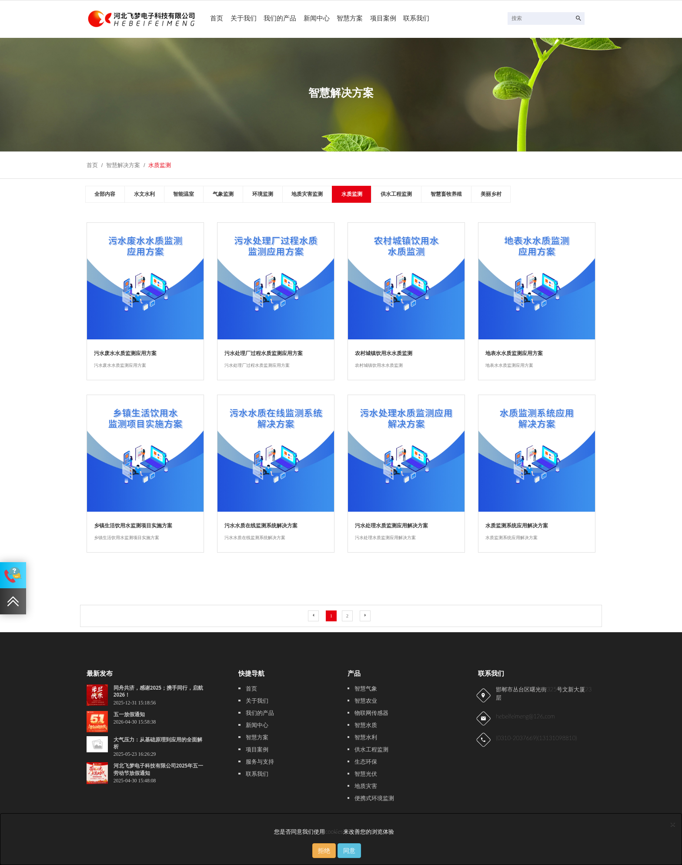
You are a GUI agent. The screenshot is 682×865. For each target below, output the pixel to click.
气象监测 (223, 194)
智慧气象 (365, 688)
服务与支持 (260, 761)
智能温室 (183, 194)
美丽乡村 (491, 194)
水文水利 (144, 194)
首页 (216, 18)
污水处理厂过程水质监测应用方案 (263, 353)
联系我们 (416, 18)
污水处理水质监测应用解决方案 (391, 525)
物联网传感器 (371, 713)
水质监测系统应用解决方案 (516, 525)
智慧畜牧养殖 (446, 194)
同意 (349, 850)
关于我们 (244, 18)
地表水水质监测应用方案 (514, 353)
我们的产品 (280, 18)
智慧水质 (365, 725)
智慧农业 (365, 700)
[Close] (672, 823)
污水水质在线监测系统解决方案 (261, 525)
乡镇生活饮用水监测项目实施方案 (133, 525)
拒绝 (324, 850)
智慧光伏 (365, 774)
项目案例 (383, 18)
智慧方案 (350, 18)
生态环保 (365, 761)
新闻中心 (317, 18)
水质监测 (159, 165)
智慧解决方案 (123, 165)
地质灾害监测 (307, 194)
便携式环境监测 (374, 798)
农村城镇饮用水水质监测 (383, 353)
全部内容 (104, 194)
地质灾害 (365, 786)
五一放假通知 (129, 714)
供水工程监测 (396, 194)
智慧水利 (365, 737)
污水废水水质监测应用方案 (125, 353)
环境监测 (262, 194)
